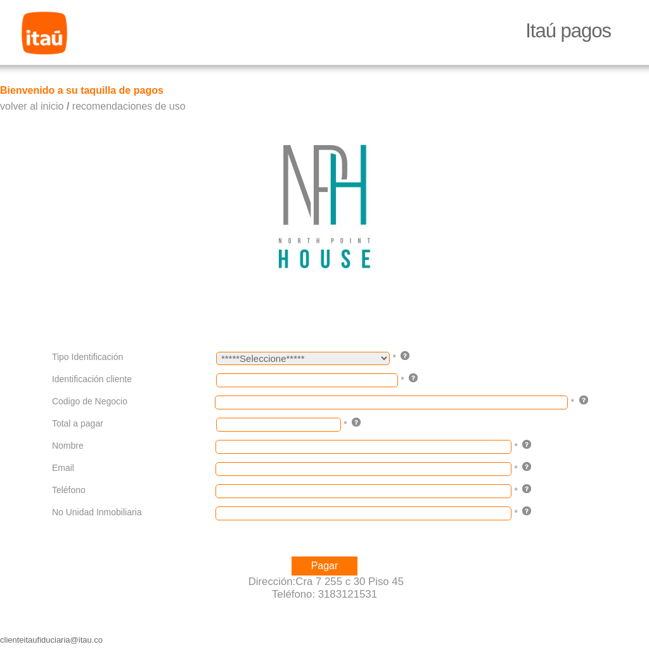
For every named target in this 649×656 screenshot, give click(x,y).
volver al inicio (31, 106)
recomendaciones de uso (129, 106)
